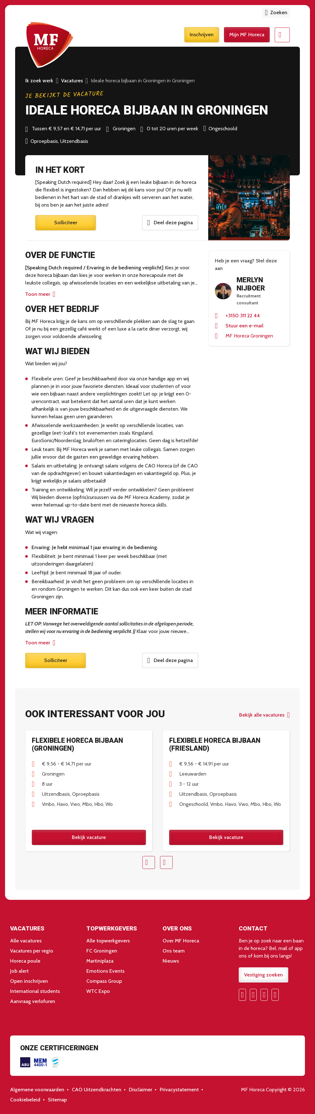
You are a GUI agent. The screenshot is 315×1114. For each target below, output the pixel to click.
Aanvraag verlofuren (32, 1002)
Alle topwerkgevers (108, 941)
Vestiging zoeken (263, 975)
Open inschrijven (29, 981)
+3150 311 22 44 (243, 316)
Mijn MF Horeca (246, 35)
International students (35, 991)
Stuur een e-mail (244, 326)
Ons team (174, 951)
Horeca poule (25, 961)
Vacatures (72, 81)
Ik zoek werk (39, 81)
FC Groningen (101, 951)
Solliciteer (65, 223)
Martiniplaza (99, 961)
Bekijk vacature (89, 837)
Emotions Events (105, 971)
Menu (282, 35)
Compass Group (104, 981)
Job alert (19, 971)
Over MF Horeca (181, 941)
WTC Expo (98, 991)
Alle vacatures (26, 941)
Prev (148, 862)
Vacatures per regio (31, 951)
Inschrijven (202, 35)
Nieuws (171, 961)
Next (166, 862)
